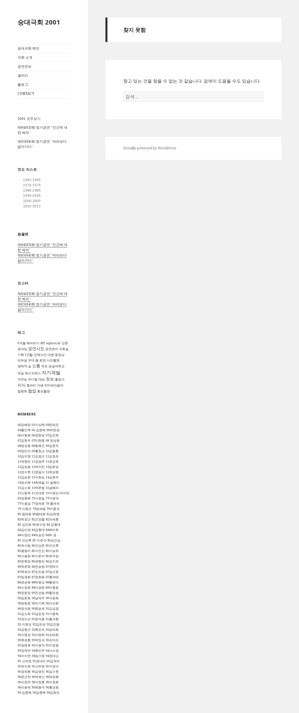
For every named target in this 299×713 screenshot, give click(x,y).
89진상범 (38, 593)
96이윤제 (24, 687)
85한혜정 (24, 561)
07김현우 (24, 440)
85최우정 (52, 556)
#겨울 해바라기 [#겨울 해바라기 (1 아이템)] (28, 343)
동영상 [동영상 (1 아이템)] (60, 355)
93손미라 (52, 640)
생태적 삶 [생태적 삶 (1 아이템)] (24, 366)
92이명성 (24, 635)
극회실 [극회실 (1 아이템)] (64, 349)
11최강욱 (52, 461)
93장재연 (24, 651)
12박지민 (38, 467)
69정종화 (24, 498)
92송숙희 (52, 630)
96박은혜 (52, 677)
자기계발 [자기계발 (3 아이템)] (51, 372)
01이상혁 (38, 425)
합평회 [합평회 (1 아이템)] (22, 391)
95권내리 (39, 661)
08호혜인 (38, 446)
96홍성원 (52, 687)
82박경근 (24, 519)
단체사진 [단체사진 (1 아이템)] (40, 355)
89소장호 (24, 588)
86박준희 (24, 567)
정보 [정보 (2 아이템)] (50, 379)
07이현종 (38, 440)
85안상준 (38, 546)
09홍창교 (38, 451)
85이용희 (24, 556)
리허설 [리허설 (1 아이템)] (22, 360)
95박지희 (24, 666)
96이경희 (52, 682)
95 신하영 (25, 661)
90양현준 (24, 603)
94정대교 (52, 656)
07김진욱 (52, 435)
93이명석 (38, 645)
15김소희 (24, 488)
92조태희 (52, 635)
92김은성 (39, 624)
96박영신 (38, 677)
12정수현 (24, 472)
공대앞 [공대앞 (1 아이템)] (22, 349)
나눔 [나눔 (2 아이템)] (29, 354)
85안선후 (52, 546)
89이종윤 (52, 588)
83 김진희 (25, 524)
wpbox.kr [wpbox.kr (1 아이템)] (53, 343)
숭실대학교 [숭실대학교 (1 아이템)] (56, 366)
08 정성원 (53, 440)
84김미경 (24, 530)
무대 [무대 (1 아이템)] (31, 360)
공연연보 (25, 66)
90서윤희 (52, 598)
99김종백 (39, 693)
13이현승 (38, 477)
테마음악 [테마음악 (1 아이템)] (57, 385)
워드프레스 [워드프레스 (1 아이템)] (33, 373)
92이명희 (38, 635)
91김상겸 (52, 609)
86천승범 (38, 567)
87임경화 (24, 577)
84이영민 (24, 535)
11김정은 (52, 456)
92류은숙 (38, 630)
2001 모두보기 (29, 118)
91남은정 (38, 614)
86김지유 (52, 561)
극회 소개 (25, 57)
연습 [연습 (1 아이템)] (21, 373)
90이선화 (52, 603)
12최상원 (52, 472)
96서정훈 (38, 682)
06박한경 (53, 430)
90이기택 (38, 603)
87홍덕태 (52, 577)
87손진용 (38, 572)
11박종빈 (24, 461)
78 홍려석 (53, 503)
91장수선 (24, 619)
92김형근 (24, 630)
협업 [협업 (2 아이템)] (32, 391)
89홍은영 (52, 593)
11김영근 (38, 456)
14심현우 (52, 477)
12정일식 (38, 472)
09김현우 (52, 446)
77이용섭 (24, 503)
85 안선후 (25, 540)
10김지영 (24, 456)
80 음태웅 (25, 514)
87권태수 (52, 567)
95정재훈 (24, 672)
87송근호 (52, 572)
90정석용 (24, 609)
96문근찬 (24, 677)
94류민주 (38, 651)
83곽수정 (39, 524)
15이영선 (52, 493)
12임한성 (52, 467)
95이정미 (52, 666)
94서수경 (52, 651)
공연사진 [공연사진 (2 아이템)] (36, 348)
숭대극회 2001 (39, 22)
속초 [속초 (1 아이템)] (44, 366)
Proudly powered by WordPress (149, 148)
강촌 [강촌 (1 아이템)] (65, 343)
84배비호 (52, 530)
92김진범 (53, 624)
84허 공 (51, 535)
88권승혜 (24, 582)
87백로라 (24, 572)
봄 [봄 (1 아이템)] (37, 360)
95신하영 (38, 666)
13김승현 (24, 477)
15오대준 (38, 493)
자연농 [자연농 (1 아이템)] (22, 379)
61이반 (64, 493)
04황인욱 (24, 430)
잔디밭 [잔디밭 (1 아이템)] (33, 379)
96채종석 (38, 687)
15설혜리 (52, 488)
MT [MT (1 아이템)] (42, 343)
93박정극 (38, 640)
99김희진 (53, 693)
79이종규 (53, 509)
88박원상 (38, 582)
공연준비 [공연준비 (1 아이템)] (51, 349)
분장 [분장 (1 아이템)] (42, 360)
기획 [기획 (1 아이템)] (21, 355)
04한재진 (52, 425)
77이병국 (52, 498)
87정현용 (38, 577)
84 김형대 (53, 524)
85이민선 (38, 551)
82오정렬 (38, 519)
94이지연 (24, 656)
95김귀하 (53, 661)
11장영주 (38, 461)
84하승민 (38, 535)
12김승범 (24, 467)
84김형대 (38, 530)
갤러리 (23, 75)
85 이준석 (39, 540)
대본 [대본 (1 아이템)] (51, 355)
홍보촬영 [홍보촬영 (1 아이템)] (43, 391)
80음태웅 (39, 514)
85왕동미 (24, 551)
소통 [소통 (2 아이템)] (36, 365)
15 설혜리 (53, 482)
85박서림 (24, 546)
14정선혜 (24, 482)
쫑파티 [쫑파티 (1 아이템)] (31, 385)
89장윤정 (24, 593)
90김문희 (24, 598)
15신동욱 (24, 493)
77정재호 (38, 503)
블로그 (23, 84)
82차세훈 (52, 519)
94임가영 (38, 656)
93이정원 (52, 645)
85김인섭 (53, 540)
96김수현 (52, 672)
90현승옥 (38, 609)
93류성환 (24, 640)
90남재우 (38, 598)
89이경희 (38, 588)
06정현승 (38, 435)
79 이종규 (25, 509)
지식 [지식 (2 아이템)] (22, 385)
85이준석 (38, 556)
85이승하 (52, 551)
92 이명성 (25, 624)
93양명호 (24, 645)
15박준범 (38, 488)
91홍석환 (52, 619)
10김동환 (52, 451)
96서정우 (24, 682)
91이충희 (52, 614)
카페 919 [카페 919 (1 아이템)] (43, 385)
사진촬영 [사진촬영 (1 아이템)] (53, 360)
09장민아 (24, 451)
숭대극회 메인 (28, 48)
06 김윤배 (39, 430)
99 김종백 (25, 693)
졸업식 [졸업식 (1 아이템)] (60, 379)
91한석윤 (38, 619)
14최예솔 (38, 482)
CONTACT (26, 93)
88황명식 (52, 582)
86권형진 (38, 561)
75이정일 (38, 498)
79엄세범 (39, 509)
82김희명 (53, 514)
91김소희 (24, 614)
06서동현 (24, 435)
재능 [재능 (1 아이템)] (42, 379)
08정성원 (24, 446)
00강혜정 (24, 425)
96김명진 (38, 672)
